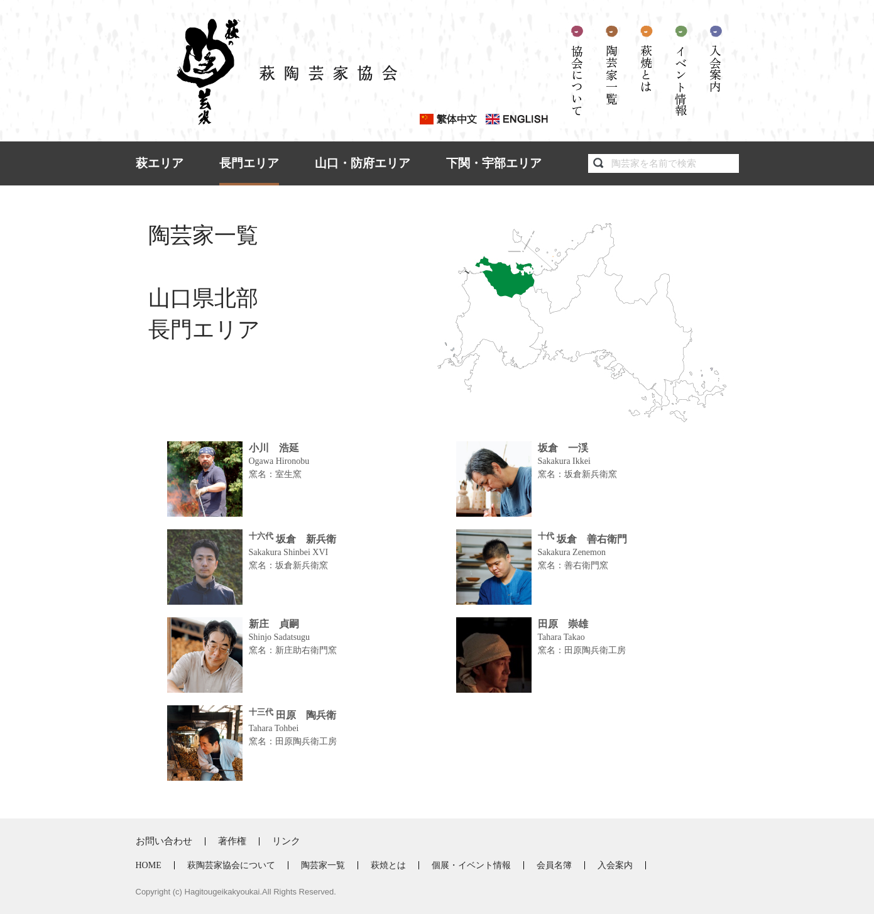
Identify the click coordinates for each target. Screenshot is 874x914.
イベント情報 (681, 80)
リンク (286, 841)
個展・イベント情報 (471, 865)
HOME (148, 865)
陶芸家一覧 (612, 74)
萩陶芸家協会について (231, 865)
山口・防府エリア (362, 163)
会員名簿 (554, 865)
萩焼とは (646, 68)
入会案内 (715, 68)
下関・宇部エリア (494, 163)
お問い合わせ (164, 841)
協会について (577, 80)
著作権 (232, 841)
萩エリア (159, 163)
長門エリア (249, 163)
